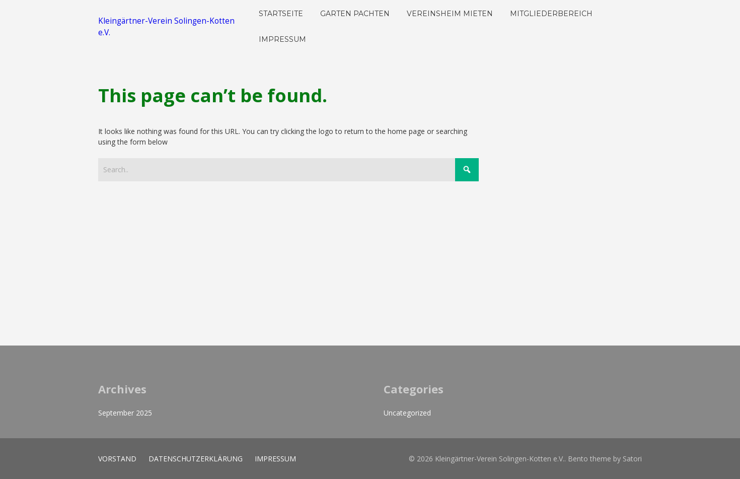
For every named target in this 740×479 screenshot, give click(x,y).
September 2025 (125, 413)
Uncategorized (407, 413)
